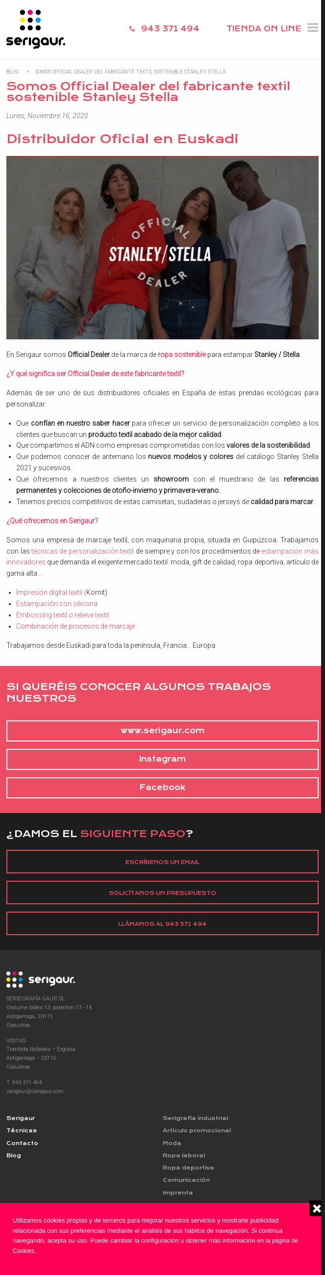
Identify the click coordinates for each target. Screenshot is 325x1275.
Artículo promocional (198, 1132)
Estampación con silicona (57, 604)
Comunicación (188, 1183)
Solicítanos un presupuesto (163, 894)
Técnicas (22, 1132)
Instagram (162, 759)
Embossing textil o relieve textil (62, 615)
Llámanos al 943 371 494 (163, 925)
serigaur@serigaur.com (35, 1092)
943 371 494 (170, 29)
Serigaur (21, 1120)
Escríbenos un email (162, 863)
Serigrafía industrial (197, 1120)
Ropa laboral (184, 1157)
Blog (12, 71)
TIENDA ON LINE (263, 29)
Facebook (162, 788)
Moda (172, 1145)
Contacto (22, 1145)
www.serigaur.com (162, 731)
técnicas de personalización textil (83, 551)
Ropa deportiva (189, 1170)
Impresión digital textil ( (51, 592)
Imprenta (178, 1196)
